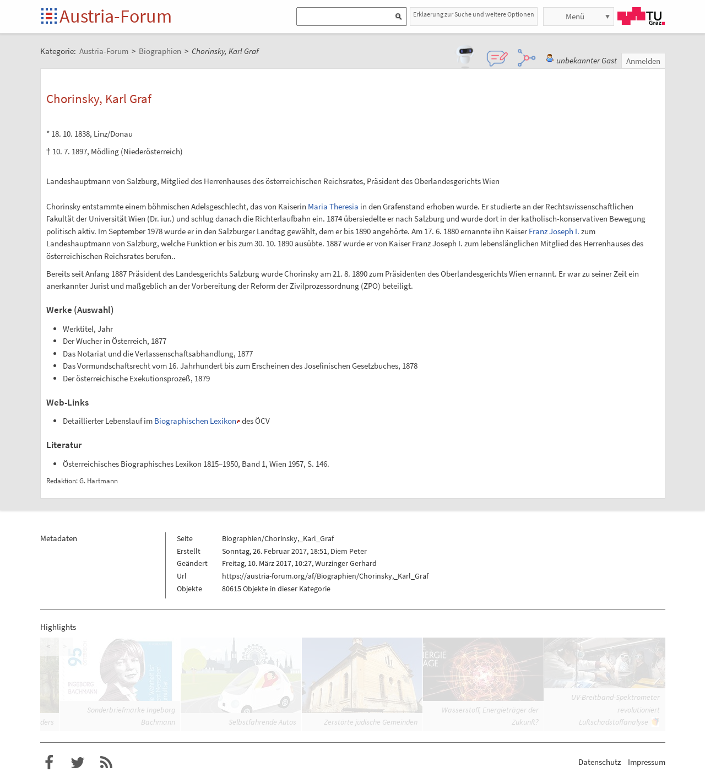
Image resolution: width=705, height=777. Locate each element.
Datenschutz (599, 762)
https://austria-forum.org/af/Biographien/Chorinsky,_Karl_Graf (325, 576)
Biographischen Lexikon (195, 421)
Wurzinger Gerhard (346, 563)
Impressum (646, 762)
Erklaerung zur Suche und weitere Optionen (473, 14)
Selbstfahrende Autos (262, 722)
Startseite (49, 16)
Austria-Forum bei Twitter (77, 762)
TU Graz (641, 16)
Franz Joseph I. (554, 231)
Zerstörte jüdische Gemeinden (370, 722)
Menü (575, 16)
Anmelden (643, 61)
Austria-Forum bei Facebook (49, 762)
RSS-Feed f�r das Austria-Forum (106, 762)
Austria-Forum (115, 16)
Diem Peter (348, 551)
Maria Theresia (333, 206)
